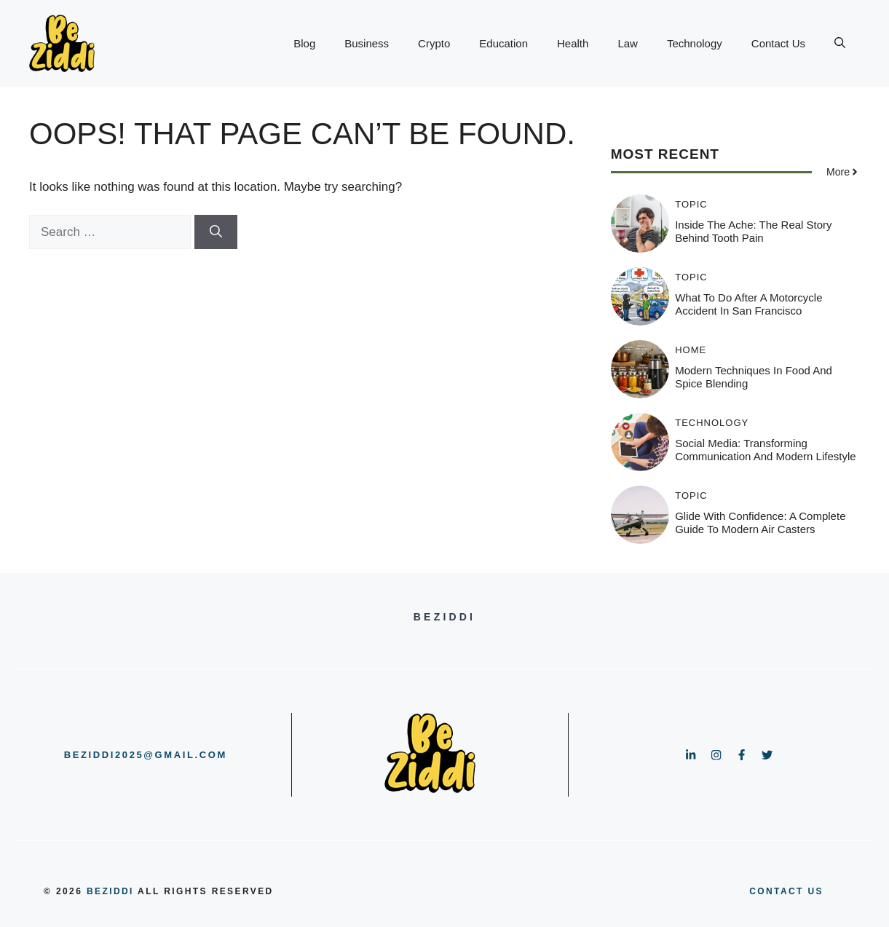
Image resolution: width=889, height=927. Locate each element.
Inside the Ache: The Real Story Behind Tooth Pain (753, 231)
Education (503, 43)
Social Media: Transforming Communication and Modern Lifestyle (765, 449)
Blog (304, 43)
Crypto (434, 43)
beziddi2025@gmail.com (145, 754)
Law (627, 43)
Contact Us (778, 43)
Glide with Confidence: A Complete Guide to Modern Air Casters (760, 522)
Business (366, 43)
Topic (691, 204)
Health (572, 43)
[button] (840, 44)
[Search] (215, 232)
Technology (694, 43)
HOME (690, 350)
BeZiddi (110, 891)
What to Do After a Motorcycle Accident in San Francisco (748, 304)
